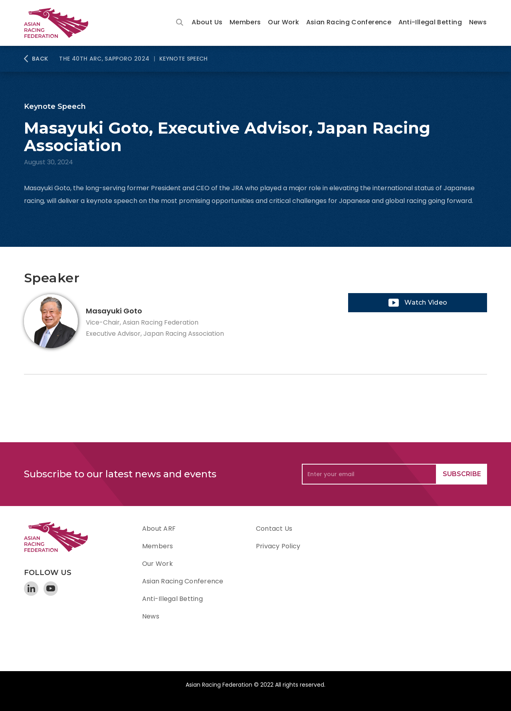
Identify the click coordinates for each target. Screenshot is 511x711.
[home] (60, 23)
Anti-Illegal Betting (430, 22)
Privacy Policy (278, 546)
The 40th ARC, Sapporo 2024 (104, 59)
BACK (40, 59)
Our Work (283, 22)
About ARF (159, 528)
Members (245, 22)
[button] (207, 23)
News (478, 22)
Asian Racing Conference (348, 22)
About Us (207, 22)
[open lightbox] (417, 302)
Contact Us (274, 528)
